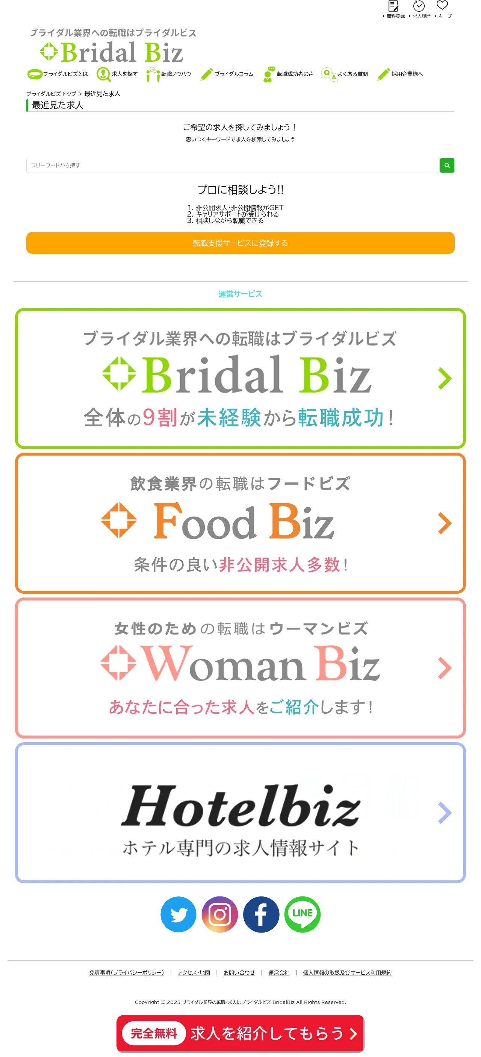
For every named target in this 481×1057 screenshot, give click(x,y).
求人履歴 (422, 16)
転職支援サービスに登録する (240, 243)
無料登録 (396, 16)
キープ (445, 16)
